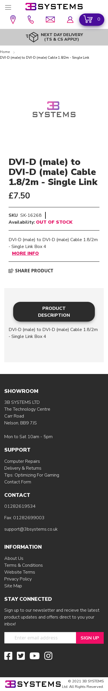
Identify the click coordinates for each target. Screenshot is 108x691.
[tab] (54, 312)
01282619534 (20, 506)
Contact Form (17, 482)
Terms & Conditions (23, 565)
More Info (25, 253)
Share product (31, 270)
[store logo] (54, 6)
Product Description (54, 311)
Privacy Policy (18, 579)
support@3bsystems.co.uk (31, 529)
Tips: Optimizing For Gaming (31, 475)
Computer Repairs (22, 461)
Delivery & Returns (22, 468)
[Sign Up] (90, 638)
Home (5, 52)
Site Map (13, 586)
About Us (13, 558)
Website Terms (19, 572)
